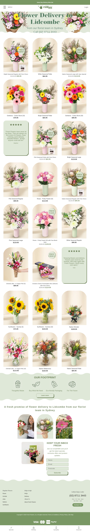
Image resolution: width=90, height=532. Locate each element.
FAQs (26, 493)
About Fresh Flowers (30, 502)
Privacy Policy (64, 514)
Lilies (4, 499)
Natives (5, 502)
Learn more (45, 395)
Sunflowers (6, 504)
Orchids (5, 496)
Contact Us (78, 505)
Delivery (27, 496)
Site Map (70, 514)
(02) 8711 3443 (48, 31)
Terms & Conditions (53, 514)
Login (86, 7)
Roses (4, 493)
